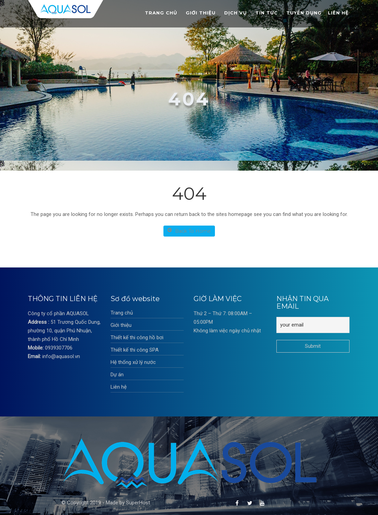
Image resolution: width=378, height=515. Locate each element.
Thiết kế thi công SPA (135, 350)
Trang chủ (161, 12)
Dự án (117, 374)
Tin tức (266, 12)
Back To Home (189, 231)
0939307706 (58, 348)
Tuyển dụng (304, 12)
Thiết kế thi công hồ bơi (137, 337)
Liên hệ (338, 12)
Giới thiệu (201, 12)
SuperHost (138, 503)
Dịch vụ (235, 12)
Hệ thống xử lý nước (133, 362)
